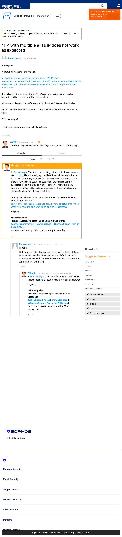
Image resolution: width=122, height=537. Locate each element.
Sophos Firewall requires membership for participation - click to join (61, 532)
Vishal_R (14, 142)
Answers (61, 153)
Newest (51, 159)
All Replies (21, 153)
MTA (92, 308)
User (118, 5)
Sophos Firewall (97, 294)
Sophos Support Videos (22, 224)
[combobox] (64, 6)
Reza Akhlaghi (14, 58)
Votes (41, 159)
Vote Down (16, 236)
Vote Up (12, 236)
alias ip (93, 304)
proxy (92, 299)
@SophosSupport (61, 224)
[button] (102, 6)
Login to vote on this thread (89, 261)
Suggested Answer (96, 256)
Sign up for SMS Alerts (57, 303)
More (60, 16)
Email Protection (97, 313)
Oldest (32, 159)
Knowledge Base (43, 224)
